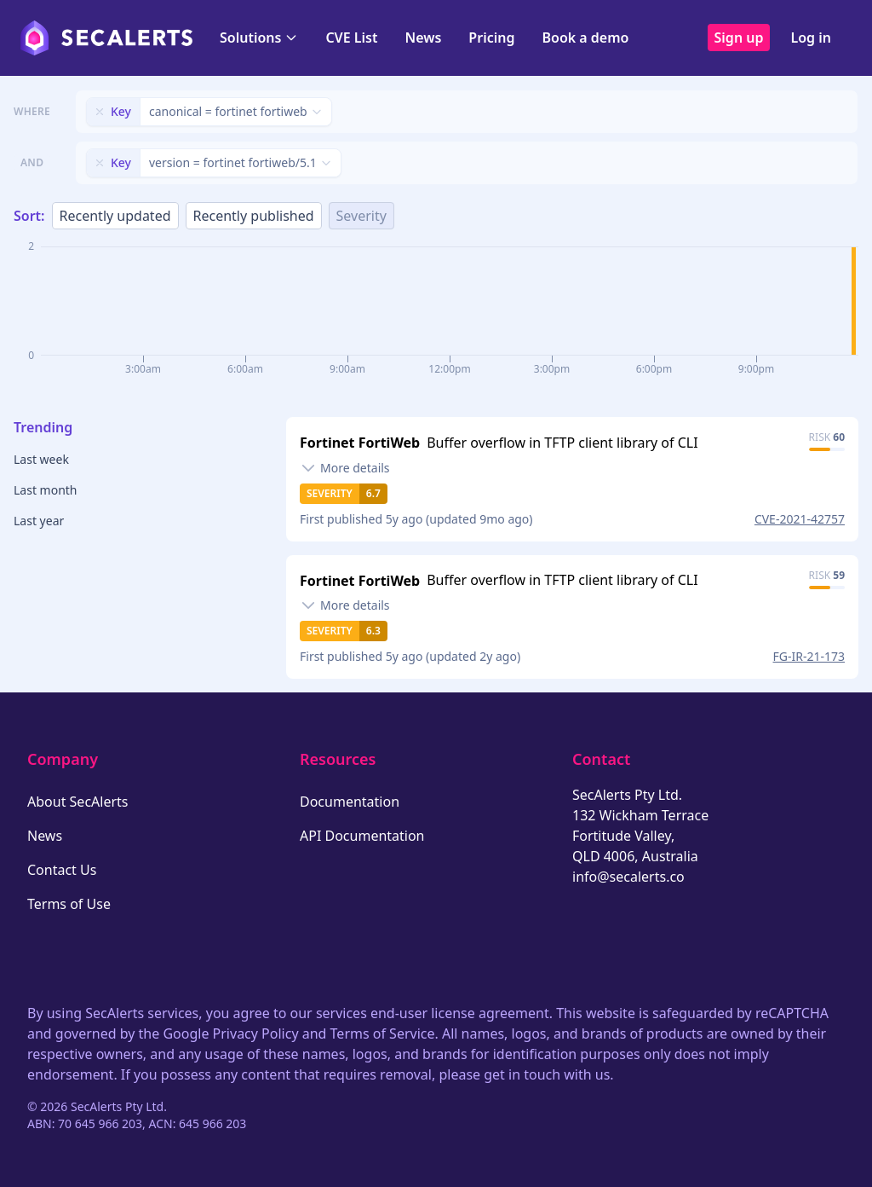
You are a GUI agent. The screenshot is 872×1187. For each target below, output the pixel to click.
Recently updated (115, 215)
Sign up (739, 37)
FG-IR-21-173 (809, 656)
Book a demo (585, 37)
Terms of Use (69, 904)
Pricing (491, 37)
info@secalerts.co (628, 876)
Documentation (349, 801)
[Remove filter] (99, 111)
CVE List (351, 37)
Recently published (253, 215)
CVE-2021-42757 (799, 519)
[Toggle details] (345, 468)
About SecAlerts (77, 801)
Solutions (259, 37)
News (422, 37)
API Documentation (362, 835)
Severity (361, 215)
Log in (810, 37)
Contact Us (61, 869)
